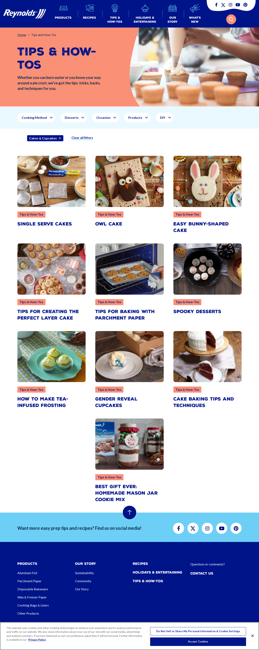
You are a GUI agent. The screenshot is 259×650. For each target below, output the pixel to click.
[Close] (252, 635)
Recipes (140, 564)
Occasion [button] (103, 117)
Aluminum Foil (27, 573)
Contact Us (201, 573)
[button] (63, 14)
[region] (129, 636)
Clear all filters (82, 137)
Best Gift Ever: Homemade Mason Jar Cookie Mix (126, 493)
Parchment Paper (29, 581)
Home (21, 35)
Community (83, 581)
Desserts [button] (72, 117)
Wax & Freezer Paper (32, 597)
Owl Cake (108, 224)
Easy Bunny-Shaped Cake (201, 227)
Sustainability (84, 573)
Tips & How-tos (148, 581)
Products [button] (135, 117)
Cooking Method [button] (34, 117)
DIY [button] (162, 117)
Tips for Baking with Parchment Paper (125, 315)
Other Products (28, 613)
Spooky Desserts (197, 311)
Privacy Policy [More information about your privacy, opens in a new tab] (37, 639)
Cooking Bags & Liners (33, 605)
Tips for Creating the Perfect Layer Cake (48, 315)
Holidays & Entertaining (157, 572)
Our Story (82, 589)
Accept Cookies (198, 641)
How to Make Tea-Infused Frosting (42, 402)
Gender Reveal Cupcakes (116, 402)
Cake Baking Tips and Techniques (203, 402)
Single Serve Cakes (44, 224)
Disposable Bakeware (32, 589)
